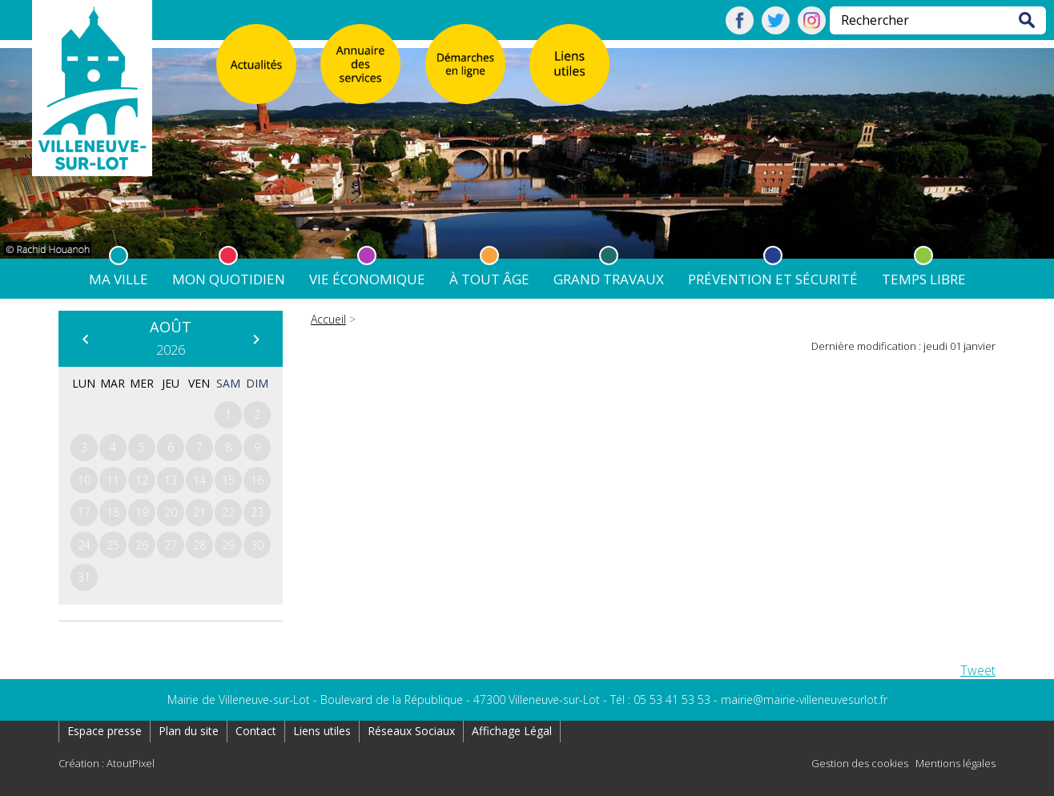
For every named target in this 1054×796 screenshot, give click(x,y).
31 (84, 577)
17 (84, 512)
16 (257, 480)
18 (113, 512)
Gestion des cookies (859, 763)
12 (141, 480)
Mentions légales (955, 763)
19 (141, 512)
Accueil (328, 319)
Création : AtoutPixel (106, 763)
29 (228, 545)
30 (257, 545)
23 (257, 512)
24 (84, 545)
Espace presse (104, 730)
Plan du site (189, 730)
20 (170, 512)
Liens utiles (322, 730)
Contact (255, 730)
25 (113, 545)
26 (141, 545)
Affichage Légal (512, 730)
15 (228, 480)
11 (113, 480)
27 (170, 545)
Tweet (978, 670)
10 (84, 480)
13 (170, 480)
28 (199, 545)
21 (199, 512)
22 (228, 512)
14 (199, 480)
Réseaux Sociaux (411, 730)
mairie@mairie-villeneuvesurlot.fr (804, 699)
